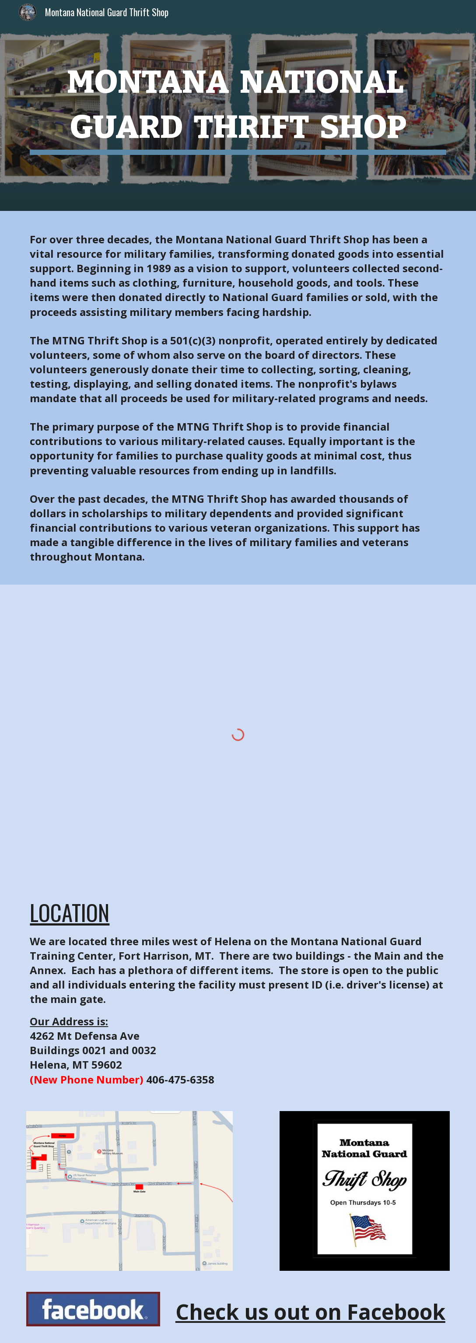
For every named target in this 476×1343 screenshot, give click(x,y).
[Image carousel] (365, 1191)
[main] (237, 105)
